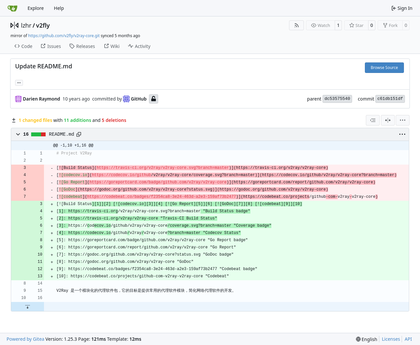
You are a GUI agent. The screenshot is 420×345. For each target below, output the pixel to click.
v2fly (43, 25)
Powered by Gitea (25, 339)
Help (59, 8)
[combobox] (373, 120)
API (408, 339)
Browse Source (384, 67)
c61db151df (390, 98)
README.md (61, 134)
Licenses (391, 339)
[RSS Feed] (296, 25)
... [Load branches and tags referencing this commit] (19, 82)
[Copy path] (78, 134)
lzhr (26, 25)
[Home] (12, 8)
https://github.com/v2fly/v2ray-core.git (64, 35)
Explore (36, 8)
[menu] (403, 120)
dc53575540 (337, 98)
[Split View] (388, 120)
